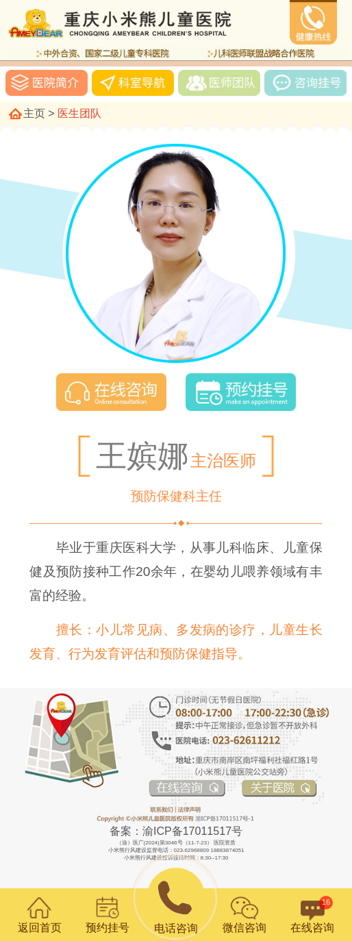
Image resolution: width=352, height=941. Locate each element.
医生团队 (79, 113)
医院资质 (225, 843)
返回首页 (40, 914)
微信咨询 (244, 914)
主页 (34, 113)
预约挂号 (107, 914)
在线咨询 (312, 914)
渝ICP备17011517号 (192, 831)
